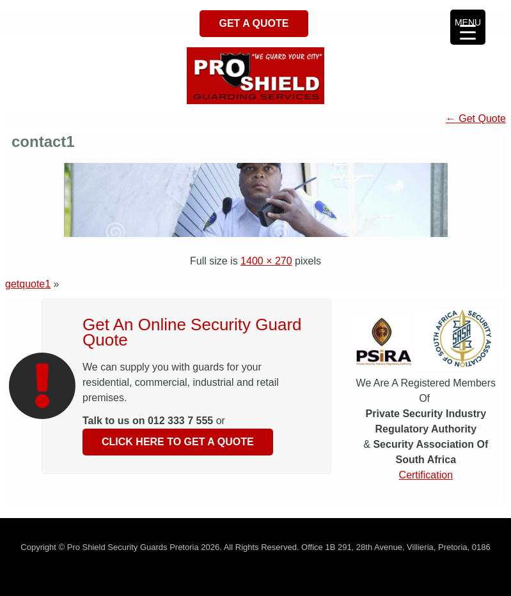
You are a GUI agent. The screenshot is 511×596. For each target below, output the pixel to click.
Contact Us (473, 576)
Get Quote (476, 118)
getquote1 (28, 284)
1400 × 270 (266, 261)
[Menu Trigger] (467, 27)
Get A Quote (253, 23)
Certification (426, 475)
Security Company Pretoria (162, 576)
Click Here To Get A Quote (178, 441)
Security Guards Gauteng (358, 576)
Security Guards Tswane (262, 576)
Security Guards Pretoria (62, 576)
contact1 (43, 141)
